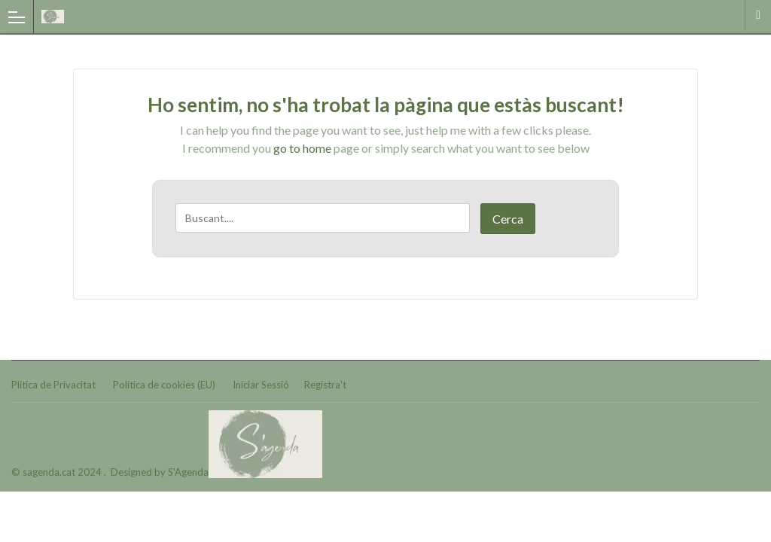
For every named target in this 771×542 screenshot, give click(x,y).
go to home (302, 148)
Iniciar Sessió (261, 385)
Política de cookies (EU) (164, 385)
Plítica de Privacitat (53, 385)
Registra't (325, 385)
